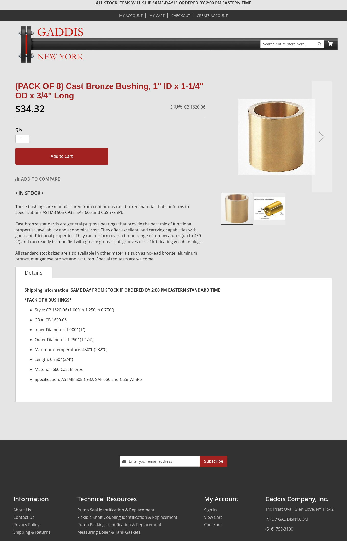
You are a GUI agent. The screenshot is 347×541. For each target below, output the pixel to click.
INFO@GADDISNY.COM (286, 519)
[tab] (33, 272)
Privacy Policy (26, 524)
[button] (322, 136)
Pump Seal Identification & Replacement (115, 510)
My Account (131, 15)
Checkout (180, 15)
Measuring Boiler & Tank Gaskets (108, 532)
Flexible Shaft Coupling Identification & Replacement (127, 517)
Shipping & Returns (32, 532)
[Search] (320, 44)
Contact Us (23, 517)
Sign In (210, 510)
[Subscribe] (213, 461)
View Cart (213, 517)
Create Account (212, 15)
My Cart (157, 15)
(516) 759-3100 (279, 529)
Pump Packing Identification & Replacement (119, 524)
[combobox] (292, 44)
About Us (22, 510)
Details (34, 272)
